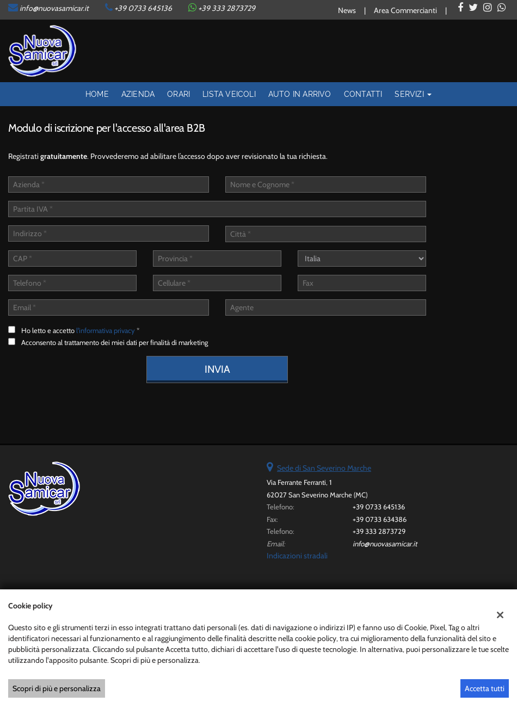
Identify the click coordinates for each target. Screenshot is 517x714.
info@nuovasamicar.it (54, 8)
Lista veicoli (229, 94)
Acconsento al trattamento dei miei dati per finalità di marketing (114, 342)
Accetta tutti (484, 688)
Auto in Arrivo (299, 94)
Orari (178, 94)
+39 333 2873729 (379, 531)
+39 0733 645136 (143, 8)
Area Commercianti (405, 10)
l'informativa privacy (105, 330)
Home (97, 94)
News (347, 10)
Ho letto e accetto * (80, 330)
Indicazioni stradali (297, 556)
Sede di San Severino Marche (324, 468)
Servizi (413, 94)
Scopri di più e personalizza (57, 688)
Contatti (363, 94)
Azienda (138, 94)
